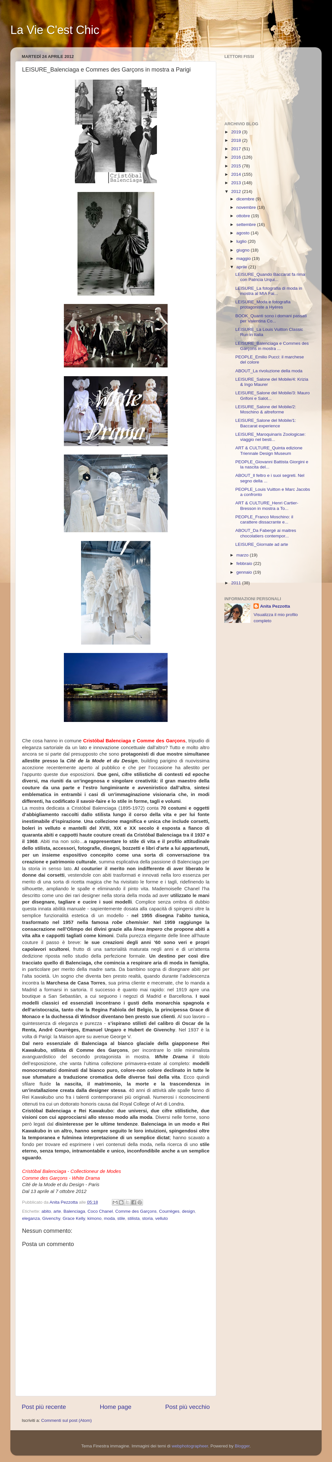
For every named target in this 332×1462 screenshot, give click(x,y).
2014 (236, 174)
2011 (236, 582)
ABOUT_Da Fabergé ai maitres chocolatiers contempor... (265, 533)
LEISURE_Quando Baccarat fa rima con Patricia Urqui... (270, 277)
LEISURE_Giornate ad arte (261, 544)
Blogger (242, 1446)
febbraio (245, 563)
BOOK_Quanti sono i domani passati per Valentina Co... (271, 318)
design (188, 1211)
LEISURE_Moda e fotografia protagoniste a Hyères (262, 304)
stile (121, 1218)
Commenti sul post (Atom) (66, 1420)
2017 (236, 148)
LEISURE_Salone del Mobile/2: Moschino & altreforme (265, 409)
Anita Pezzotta (275, 606)
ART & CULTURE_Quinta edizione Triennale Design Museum (268, 450)
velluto (161, 1218)
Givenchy (51, 1218)
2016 (236, 157)
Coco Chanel (100, 1211)
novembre (246, 207)
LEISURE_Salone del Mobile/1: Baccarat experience (265, 423)
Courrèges (169, 1211)
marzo (243, 555)
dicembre (245, 199)
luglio (242, 241)
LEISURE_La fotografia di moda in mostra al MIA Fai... (268, 291)
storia (147, 1218)
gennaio (244, 572)
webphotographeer (190, 1446)
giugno (243, 250)
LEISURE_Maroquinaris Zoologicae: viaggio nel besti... (270, 437)
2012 (236, 191)
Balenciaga (74, 1211)
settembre (246, 224)
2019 (236, 131)
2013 (236, 182)
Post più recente (44, 1406)
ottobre (243, 215)
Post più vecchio (187, 1406)
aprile (242, 266)
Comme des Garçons (136, 1211)
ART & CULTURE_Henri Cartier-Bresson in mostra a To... (266, 505)
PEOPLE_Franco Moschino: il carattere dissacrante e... (264, 519)
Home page (116, 1406)
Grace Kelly (74, 1218)
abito (46, 1211)
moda (109, 1218)
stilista (133, 1218)
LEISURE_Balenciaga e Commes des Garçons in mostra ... (272, 346)
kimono (94, 1218)
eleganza (31, 1218)
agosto (243, 233)
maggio (244, 258)
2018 (236, 140)
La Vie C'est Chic (54, 30)
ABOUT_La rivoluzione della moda (268, 370)
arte (57, 1211)
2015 (236, 165)
